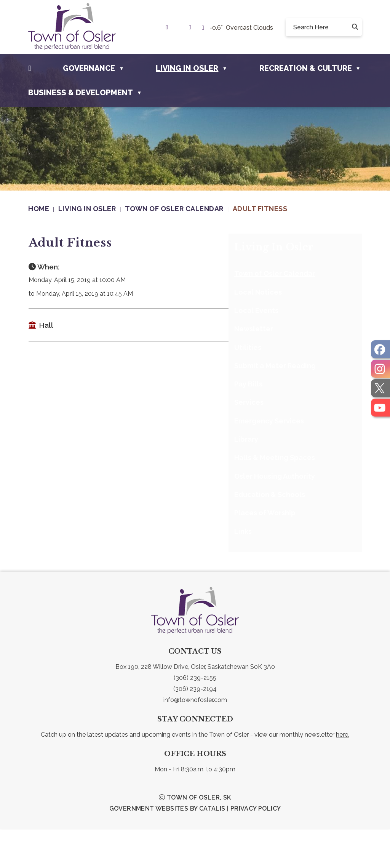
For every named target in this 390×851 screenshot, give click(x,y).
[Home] (29, 68)
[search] (320, 27)
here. (342, 756)
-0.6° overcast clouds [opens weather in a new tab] (241, 27)
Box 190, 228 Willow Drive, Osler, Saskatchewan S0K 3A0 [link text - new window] (195, 688)
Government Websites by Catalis (167, 830)
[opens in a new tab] (380, 349)
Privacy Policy (255, 830)
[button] (354, 27)
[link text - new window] (169, 27)
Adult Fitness (260, 209)
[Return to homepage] (43, 208)
